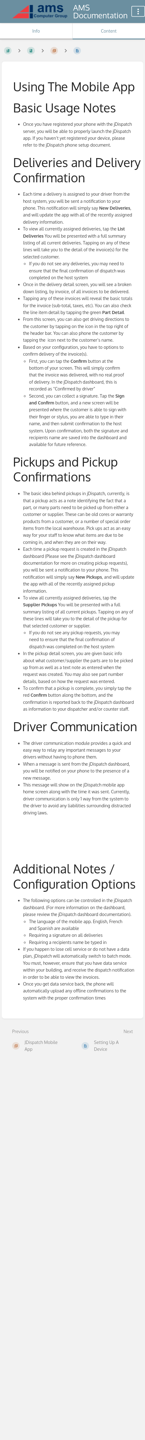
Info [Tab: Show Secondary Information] (36, 31)
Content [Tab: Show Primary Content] (108, 31)
